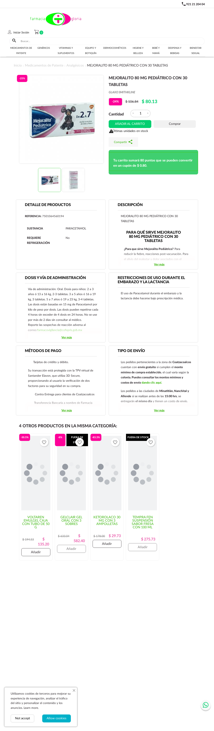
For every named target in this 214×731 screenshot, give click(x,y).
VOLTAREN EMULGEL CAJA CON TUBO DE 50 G (36, 522)
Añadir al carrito (130, 123)
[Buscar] (112, 41)
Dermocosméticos (114, 48)
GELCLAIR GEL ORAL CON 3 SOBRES (71, 521)
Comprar (175, 123)
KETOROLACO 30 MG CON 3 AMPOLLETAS (106, 521)
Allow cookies (56, 718)
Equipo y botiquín (90, 50)
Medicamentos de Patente (21, 50)
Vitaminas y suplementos (66, 50)
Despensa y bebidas (174, 50)
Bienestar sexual (195, 50)
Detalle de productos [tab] (48, 205)
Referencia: (33, 216)
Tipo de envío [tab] (131, 351)
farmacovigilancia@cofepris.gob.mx (59, 330)
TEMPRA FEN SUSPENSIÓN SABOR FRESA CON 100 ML (143, 522)
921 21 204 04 (195, 4)
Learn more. (31, 708)
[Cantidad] (140, 113)
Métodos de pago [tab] (43, 351)
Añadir (36, 552)
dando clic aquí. (152, 382)
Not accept (22, 718)
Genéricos (43, 48)
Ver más (159, 264)
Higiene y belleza (138, 50)
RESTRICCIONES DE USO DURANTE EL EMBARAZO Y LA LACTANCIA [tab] (151, 280)
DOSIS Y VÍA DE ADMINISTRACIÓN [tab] (55, 278)
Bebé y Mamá (156, 50)
